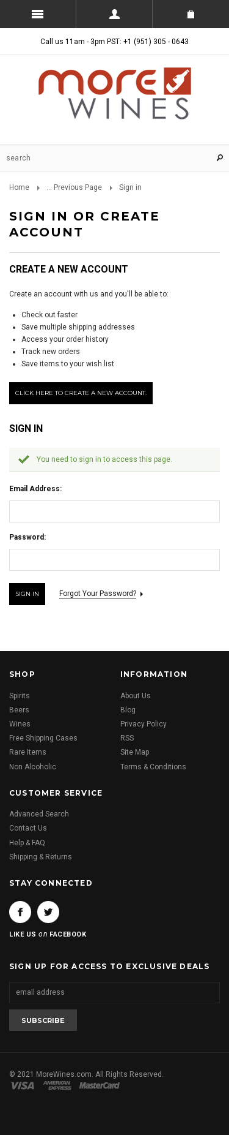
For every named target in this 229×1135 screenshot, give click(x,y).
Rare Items (27, 752)
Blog (128, 710)
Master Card (100, 1085)
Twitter (48, 912)
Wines (20, 724)
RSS (127, 738)
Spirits (19, 696)
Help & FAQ (27, 843)
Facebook (20, 912)
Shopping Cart (191, 14)
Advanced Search (39, 814)
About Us (135, 696)
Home (19, 187)
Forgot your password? (97, 593)
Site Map (134, 752)
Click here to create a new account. (81, 393)
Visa (24, 1085)
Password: (27, 537)
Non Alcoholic (32, 767)
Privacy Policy (143, 724)
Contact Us (28, 828)
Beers (19, 710)
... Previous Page (74, 187)
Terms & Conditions (153, 767)
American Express (59, 1085)
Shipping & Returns (40, 857)
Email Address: (35, 489)
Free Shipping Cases (43, 738)
